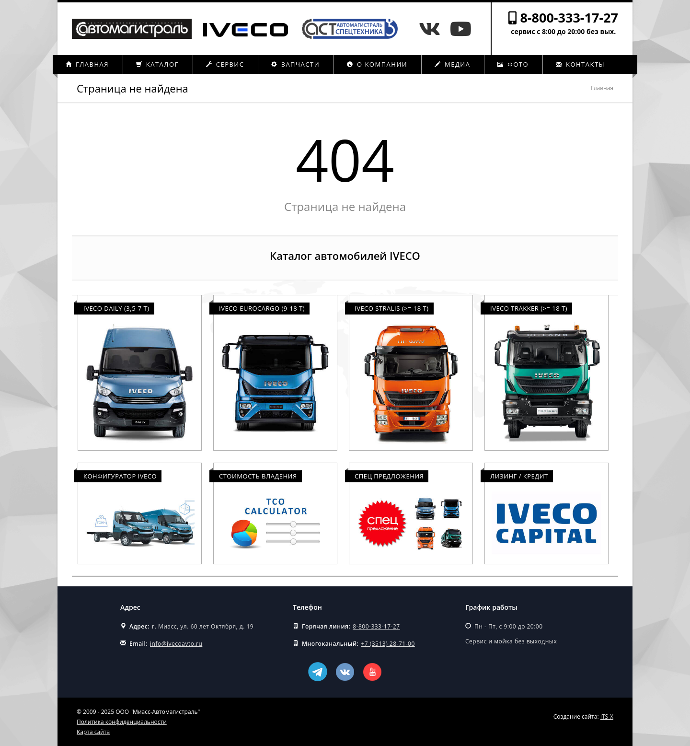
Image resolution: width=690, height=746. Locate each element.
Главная (87, 64)
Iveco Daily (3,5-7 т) (116, 308)
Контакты (580, 64)
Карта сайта (93, 732)
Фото (513, 64)
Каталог (157, 64)
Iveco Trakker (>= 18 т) (528, 308)
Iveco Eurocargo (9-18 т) (262, 308)
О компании (377, 64)
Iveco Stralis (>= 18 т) (392, 308)
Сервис (225, 64)
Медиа (452, 64)
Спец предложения (389, 476)
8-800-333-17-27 (569, 17)
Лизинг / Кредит (519, 476)
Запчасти (295, 64)
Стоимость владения (258, 476)
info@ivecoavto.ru (176, 644)
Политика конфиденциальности (122, 722)
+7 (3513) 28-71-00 (387, 644)
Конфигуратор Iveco (120, 476)
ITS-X (606, 716)
